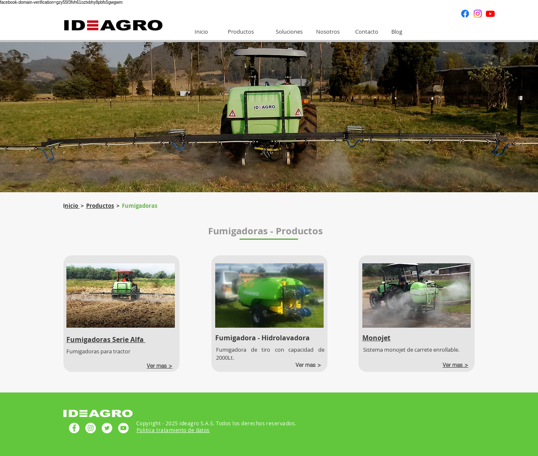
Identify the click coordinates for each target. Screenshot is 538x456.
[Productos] (241, 31)
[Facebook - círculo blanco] (74, 428)
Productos (100, 205)
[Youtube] (490, 13)
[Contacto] (366, 31)
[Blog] (397, 31)
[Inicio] (201, 31)
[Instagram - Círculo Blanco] (90, 428)
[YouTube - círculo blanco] (123, 428)
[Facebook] (465, 13)
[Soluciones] (289, 31)
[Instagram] (477, 13)
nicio (72, 205)
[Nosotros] (328, 31)
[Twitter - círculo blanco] (107, 428)
